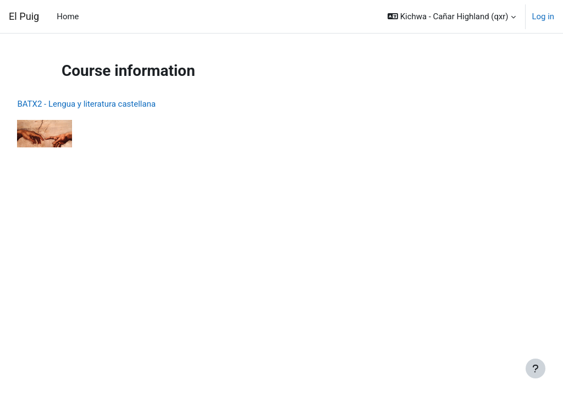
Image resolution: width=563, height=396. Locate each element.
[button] (451, 16)
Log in (543, 16)
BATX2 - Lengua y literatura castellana (111, 104)
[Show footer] (535, 368)
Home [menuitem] (68, 16)
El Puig (24, 16)
